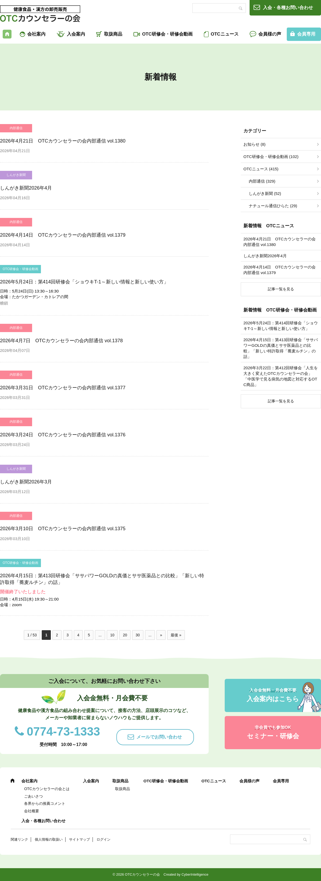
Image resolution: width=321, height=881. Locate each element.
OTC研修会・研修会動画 (167, 34)
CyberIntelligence (194, 874)
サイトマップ (79, 839)
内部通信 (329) (262, 181)
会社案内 (36, 34)
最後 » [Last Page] (176, 635)
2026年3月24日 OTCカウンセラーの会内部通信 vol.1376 (62, 434)
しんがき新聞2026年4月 (26, 188)
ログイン (103, 839)
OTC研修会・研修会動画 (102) (271, 156)
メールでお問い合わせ (159, 737)
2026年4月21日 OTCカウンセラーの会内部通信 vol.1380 (62, 141)
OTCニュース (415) (260, 169)
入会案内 (76, 34)
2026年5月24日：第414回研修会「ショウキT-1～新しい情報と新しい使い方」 (84, 281)
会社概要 (31, 811)
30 (138, 635)
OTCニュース (225, 34)
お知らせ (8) (254, 144)
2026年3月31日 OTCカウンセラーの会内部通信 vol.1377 (62, 387)
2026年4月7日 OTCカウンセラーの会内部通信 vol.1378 (61, 340)
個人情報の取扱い (49, 839)
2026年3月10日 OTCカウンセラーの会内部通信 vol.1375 (62, 528)
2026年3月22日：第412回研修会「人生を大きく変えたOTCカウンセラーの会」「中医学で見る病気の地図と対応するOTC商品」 (280, 376)
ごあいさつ (33, 796)
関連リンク (19, 839)
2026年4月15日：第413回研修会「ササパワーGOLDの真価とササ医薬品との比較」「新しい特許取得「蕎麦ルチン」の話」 (280, 348)
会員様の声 (269, 34)
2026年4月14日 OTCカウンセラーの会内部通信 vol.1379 (62, 235)
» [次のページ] (161, 635)
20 (125, 635)
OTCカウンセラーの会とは (47, 789)
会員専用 (281, 781)
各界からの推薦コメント (44, 803)
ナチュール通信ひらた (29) (273, 205)
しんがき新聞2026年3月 (26, 481)
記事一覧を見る (281, 289)
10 (112, 635)
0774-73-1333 (63, 731)
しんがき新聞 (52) (265, 193)
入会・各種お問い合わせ (288, 7)
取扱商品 (113, 34)
